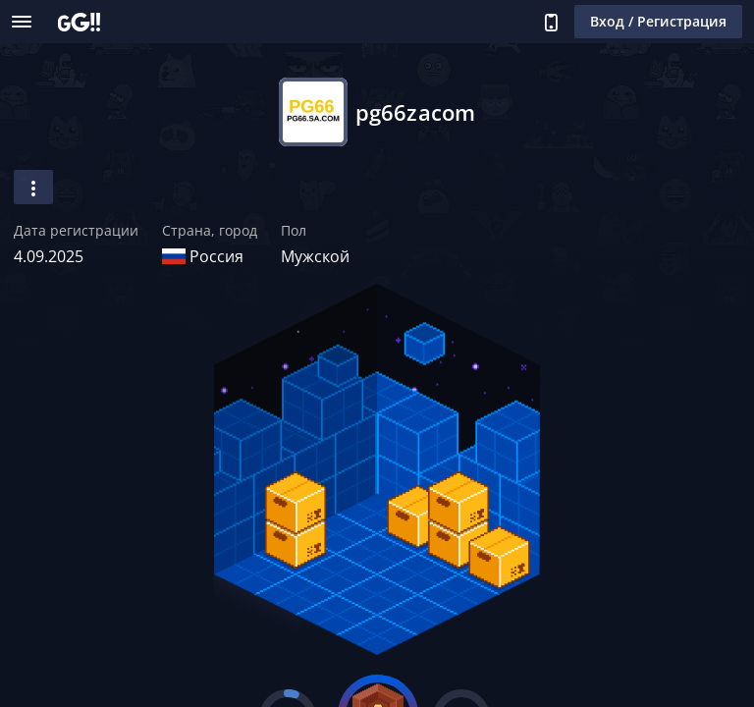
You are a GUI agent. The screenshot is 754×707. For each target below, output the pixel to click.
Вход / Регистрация (658, 21)
